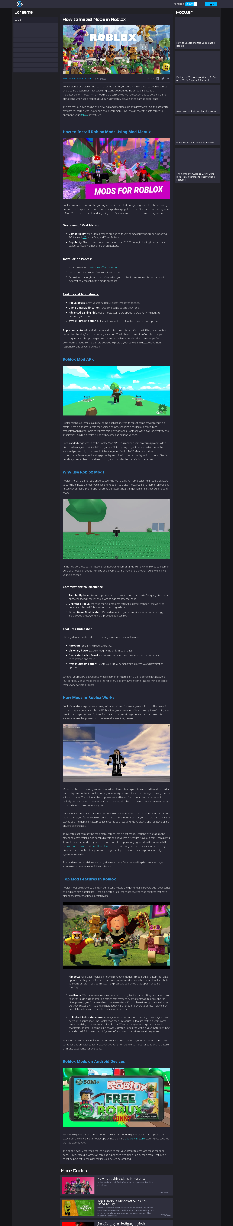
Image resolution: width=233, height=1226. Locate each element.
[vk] (167, 94)
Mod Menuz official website (101, 283)
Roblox (84, 130)
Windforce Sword (76, 861)
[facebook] (157, 94)
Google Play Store (135, 1154)
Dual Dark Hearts (100, 861)
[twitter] (162, 94)
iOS (85, 253)
